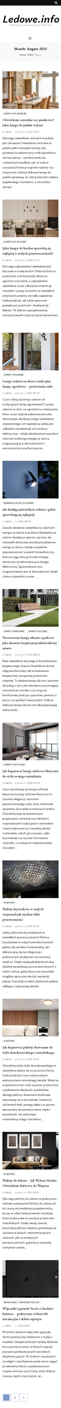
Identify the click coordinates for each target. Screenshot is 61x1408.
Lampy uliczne (37, 631)
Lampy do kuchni (15, 241)
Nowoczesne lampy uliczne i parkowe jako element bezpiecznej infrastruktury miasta (29, 642)
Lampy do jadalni (15, 113)
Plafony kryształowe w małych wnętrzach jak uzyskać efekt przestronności (23, 914)
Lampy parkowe (14, 631)
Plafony (9, 902)
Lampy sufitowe (14, 764)
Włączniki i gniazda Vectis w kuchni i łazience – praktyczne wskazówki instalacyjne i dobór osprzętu (28, 1313)
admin (8, 131)
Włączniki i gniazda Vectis (21, 1302)
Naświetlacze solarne (19, 503)
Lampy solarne (13, 375)
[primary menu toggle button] (30, 38)
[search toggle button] (56, 2)
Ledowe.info (30, 18)
